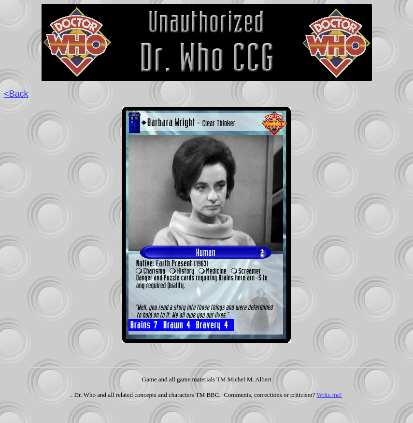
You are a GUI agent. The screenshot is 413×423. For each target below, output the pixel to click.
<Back (16, 94)
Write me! (329, 394)
